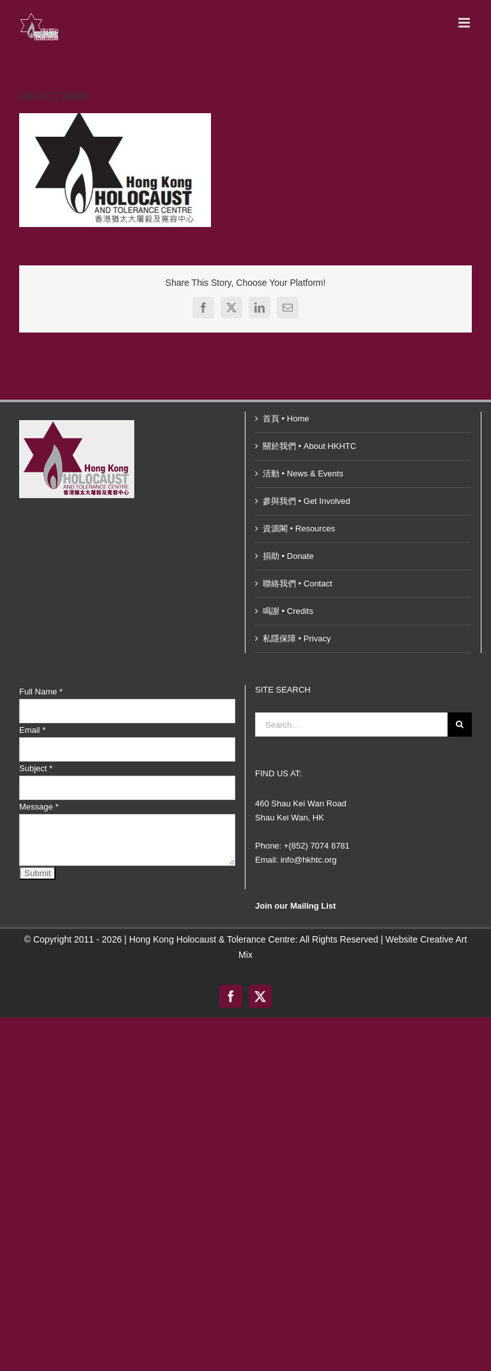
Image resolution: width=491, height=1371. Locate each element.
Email (32, 730)
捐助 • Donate (288, 556)
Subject (35, 768)
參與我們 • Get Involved (306, 501)
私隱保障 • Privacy (297, 638)
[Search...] (351, 724)
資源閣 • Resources (299, 528)
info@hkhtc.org (309, 860)
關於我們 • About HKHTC (309, 446)
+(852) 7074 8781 (317, 845)
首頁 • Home (286, 418)
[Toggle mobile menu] (465, 22)
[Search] (460, 724)
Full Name (41, 691)
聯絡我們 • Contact (297, 583)
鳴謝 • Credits (288, 611)
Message (38, 806)
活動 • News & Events (303, 473)
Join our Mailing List (295, 906)
